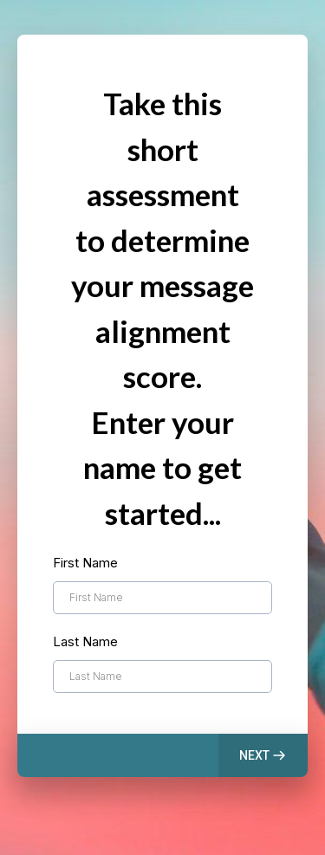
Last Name (85, 641)
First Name (85, 562)
